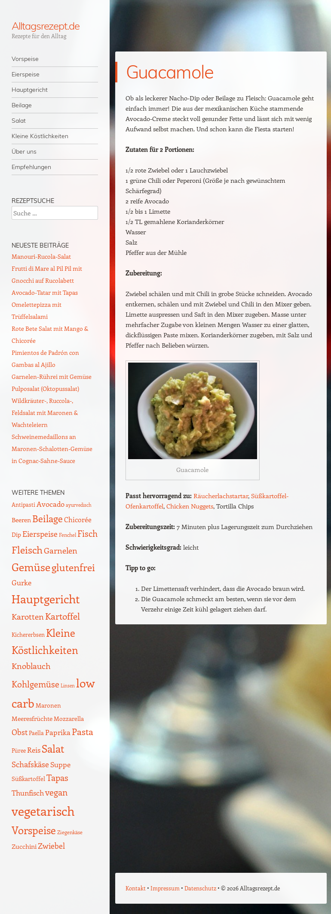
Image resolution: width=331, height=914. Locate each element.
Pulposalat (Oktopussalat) (45, 388)
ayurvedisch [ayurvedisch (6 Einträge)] (79, 505)
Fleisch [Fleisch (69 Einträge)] (27, 549)
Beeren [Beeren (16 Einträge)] (21, 519)
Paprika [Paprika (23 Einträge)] (57, 732)
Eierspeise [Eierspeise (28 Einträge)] (40, 533)
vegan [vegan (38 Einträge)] (56, 792)
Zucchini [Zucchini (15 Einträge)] (24, 846)
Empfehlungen (31, 167)
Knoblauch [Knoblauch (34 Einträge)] (31, 665)
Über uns (24, 151)
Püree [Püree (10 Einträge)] (19, 750)
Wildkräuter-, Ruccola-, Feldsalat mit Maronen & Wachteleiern (45, 412)
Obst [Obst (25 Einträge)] (20, 732)
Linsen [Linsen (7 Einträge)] (68, 685)
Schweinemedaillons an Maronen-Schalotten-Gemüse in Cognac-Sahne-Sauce (52, 449)
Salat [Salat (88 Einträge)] (53, 748)
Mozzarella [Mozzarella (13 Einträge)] (69, 718)
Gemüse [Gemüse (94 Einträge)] (31, 567)
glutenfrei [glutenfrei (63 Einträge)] (73, 567)
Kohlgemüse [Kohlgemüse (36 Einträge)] (35, 684)
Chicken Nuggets (189, 506)
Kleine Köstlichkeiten (40, 136)
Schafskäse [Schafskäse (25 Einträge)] (30, 764)
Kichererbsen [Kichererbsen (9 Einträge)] (28, 634)
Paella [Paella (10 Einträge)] (36, 732)
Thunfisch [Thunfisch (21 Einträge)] (28, 792)
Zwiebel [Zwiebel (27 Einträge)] (51, 845)
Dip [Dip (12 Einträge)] (16, 534)
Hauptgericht (30, 90)
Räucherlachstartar (220, 495)
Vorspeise (25, 59)
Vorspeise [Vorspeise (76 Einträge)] (34, 830)
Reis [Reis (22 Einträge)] (33, 749)
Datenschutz (200, 888)
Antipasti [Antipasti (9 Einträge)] (23, 504)
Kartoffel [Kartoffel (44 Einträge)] (62, 616)
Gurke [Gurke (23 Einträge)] (21, 582)
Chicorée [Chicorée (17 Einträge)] (78, 519)
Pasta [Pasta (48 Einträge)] (82, 731)
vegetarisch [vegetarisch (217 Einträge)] (43, 810)
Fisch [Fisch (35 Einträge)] (87, 533)
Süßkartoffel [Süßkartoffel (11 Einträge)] (28, 779)
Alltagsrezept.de (46, 25)
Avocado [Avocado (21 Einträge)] (50, 503)
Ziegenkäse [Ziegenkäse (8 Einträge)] (70, 832)
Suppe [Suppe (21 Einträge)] (60, 764)
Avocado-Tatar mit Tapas (45, 292)
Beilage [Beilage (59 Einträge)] (47, 518)
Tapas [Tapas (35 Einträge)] (57, 777)
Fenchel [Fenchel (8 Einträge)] (67, 534)
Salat (19, 120)
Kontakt (136, 888)
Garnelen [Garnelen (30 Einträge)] (60, 550)
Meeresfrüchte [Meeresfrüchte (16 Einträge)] (32, 718)
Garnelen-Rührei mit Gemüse (52, 376)
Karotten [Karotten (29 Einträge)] (28, 616)
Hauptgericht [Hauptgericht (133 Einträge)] (46, 598)
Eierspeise (26, 74)
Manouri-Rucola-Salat (41, 256)
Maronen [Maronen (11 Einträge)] (48, 705)
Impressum (165, 888)
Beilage (22, 105)
